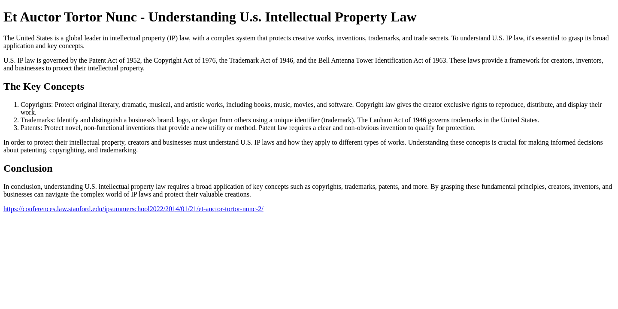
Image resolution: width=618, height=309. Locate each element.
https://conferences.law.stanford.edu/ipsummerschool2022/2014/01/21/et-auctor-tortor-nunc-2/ (133, 208)
